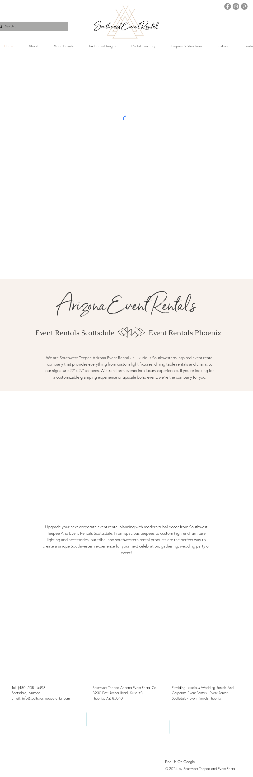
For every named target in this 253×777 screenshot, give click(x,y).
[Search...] (31, 26)
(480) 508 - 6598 (31, 687)
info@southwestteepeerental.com (46, 698)
